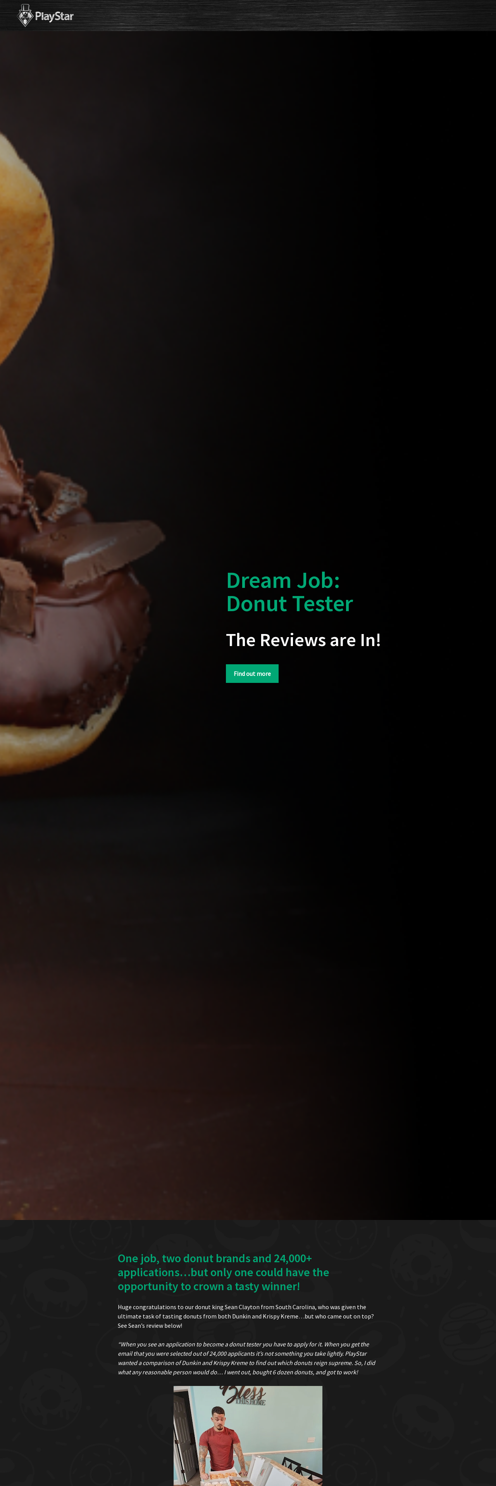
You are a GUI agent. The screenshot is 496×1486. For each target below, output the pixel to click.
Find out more (252, 673)
